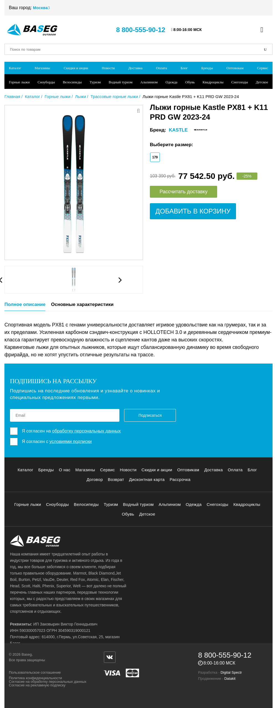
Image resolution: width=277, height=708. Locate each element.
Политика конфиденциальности (35, 678)
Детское (262, 82)
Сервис (262, 68)
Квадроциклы (212, 82)
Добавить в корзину (192, 211)
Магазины (42, 68)
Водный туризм (120, 82)
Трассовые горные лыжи (114, 96)
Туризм (95, 82)
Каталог (15, 68)
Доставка (135, 68)
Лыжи (80, 96)
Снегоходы (239, 82)
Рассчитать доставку (183, 191)
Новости (108, 68)
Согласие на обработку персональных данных (47, 681)
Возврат (116, 479)
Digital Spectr (231, 672)
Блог (184, 68)
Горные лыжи (19, 82)
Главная (12, 96)
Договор (94, 479)
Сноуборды (46, 82)
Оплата (161, 68)
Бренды (207, 68)
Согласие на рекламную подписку (37, 685)
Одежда (172, 82)
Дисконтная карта (147, 479)
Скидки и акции (76, 68)
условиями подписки (70, 441)
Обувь (190, 82)
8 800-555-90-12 (140, 30)
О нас (64, 470)
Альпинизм (149, 82)
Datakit (229, 678)
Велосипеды (72, 82)
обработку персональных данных (86, 431)
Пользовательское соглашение (35, 672)
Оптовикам (235, 68)
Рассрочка (180, 479)
